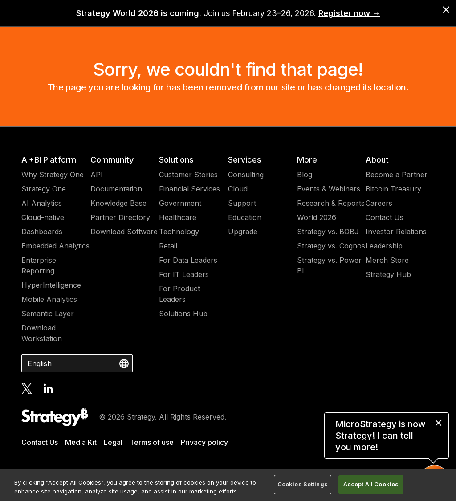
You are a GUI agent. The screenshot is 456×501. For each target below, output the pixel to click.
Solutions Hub (183, 313)
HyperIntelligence (51, 285)
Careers (379, 203)
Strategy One (43, 188)
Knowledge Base (118, 203)
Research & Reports (331, 203)
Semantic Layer (47, 313)
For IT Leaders (184, 274)
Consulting (246, 174)
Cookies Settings (302, 484)
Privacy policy (204, 442)
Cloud (238, 188)
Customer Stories (188, 174)
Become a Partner (397, 174)
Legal (113, 442)
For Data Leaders (188, 260)
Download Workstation (41, 333)
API (96, 174)
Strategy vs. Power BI (329, 265)
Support (242, 203)
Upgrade (242, 231)
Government (180, 203)
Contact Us (384, 217)
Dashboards (41, 231)
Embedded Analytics (55, 245)
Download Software (124, 231)
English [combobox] (40, 363)
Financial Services (189, 188)
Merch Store (387, 260)
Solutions (176, 159)
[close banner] (446, 10)
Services (244, 159)
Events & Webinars (328, 188)
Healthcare (177, 217)
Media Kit (81, 442)
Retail (168, 245)
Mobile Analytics (49, 299)
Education (244, 217)
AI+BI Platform (48, 159)
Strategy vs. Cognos (331, 245)
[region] (228, 485)
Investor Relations (396, 231)
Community (112, 159)
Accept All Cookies (371, 484)
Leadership (384, 245)
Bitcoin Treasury (393, 188)
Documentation (116, 188)
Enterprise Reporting (38, 265)
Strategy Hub (388, 274)
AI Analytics (41, 203)
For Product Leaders (179, 294)
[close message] (438, 422)
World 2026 (316, 217)
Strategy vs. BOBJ (328, 231)
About (377, 159)
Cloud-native (42, 217)
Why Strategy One (52, 174)
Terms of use (152, 442)
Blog (304, 174)
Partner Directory (120, 217)
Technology (179, 231)
